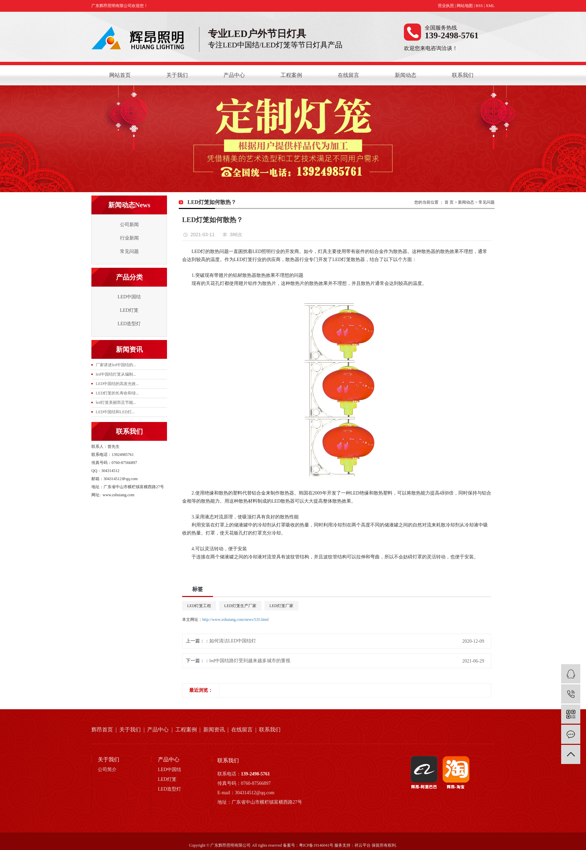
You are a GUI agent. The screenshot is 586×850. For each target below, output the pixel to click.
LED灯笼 (129, 310)
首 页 (449, 202)
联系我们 (462, 75)
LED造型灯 (129, 323)
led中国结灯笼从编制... (116, 374)
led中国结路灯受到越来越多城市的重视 (249, 660)
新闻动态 (405, 75)
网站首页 (120, 75)
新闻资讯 (214, 729)
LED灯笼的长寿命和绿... (117, 393)
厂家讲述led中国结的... (116, 365)
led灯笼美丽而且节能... (116, 402)
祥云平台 (362, 845)
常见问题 (129, 251)
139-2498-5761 (255, 773)
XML (490, 5)
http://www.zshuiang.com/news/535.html (235, 619)
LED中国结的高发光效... (117, 383)
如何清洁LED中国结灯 (232, 640)
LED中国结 (129, 296)
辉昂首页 (102, 729)
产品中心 (234, 75)
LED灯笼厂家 (281, 605)
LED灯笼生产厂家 (240, 605)
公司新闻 (129, 224)
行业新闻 (129, 238)
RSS (479, 5)
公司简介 (107, 769)
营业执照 (446, 5)
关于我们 (177, 75)
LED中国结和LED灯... (115, 412)
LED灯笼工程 (199, 605)
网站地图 (465, 5)
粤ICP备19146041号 (316, 845)
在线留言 (348, 75)
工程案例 (291, 75)
